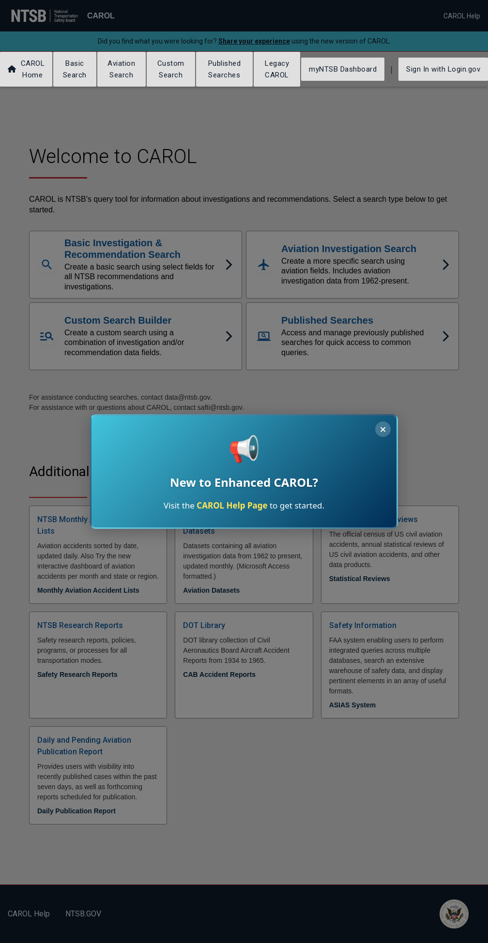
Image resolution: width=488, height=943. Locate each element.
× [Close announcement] (383, 429)
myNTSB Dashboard (343, 69)
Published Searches (224, 69)
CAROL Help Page (232, 505)
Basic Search (75, 69)
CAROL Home (26, 69)
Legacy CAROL (277, 69)
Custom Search (170, 69)
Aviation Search (121, 69)
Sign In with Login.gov (443, 69)
